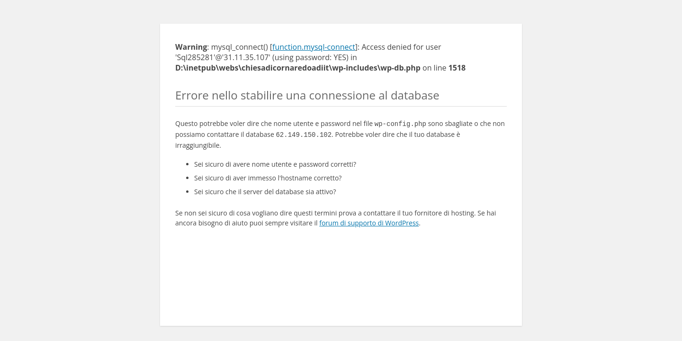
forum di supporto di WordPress (369, 220)
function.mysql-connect (313, 47)
